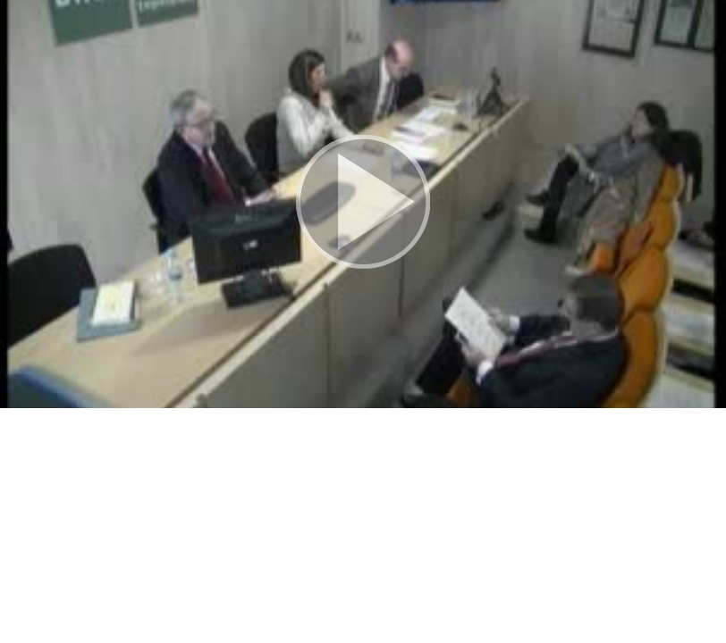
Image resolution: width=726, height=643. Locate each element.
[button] (363, 204)
